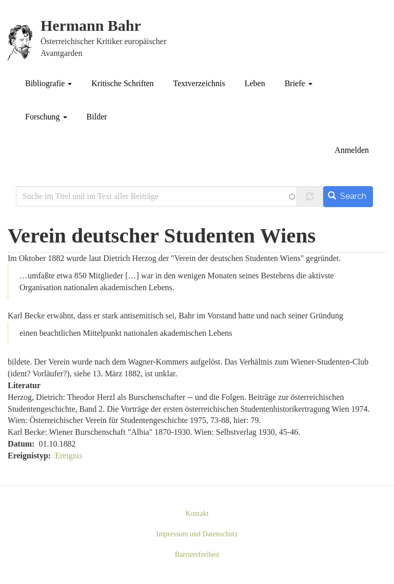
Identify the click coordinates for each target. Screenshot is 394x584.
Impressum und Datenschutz (197, 534)
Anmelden (351, 150)
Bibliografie (48, 83)
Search (347, 196)
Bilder (97, 116)
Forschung (46, 116)
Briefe (298, 83)
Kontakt (196, 513)
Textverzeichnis (199, 83)
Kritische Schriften (122, 83)
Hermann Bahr (91, 26)
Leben (255, 83)
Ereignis (68, 455)
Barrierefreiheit (197, 554)
